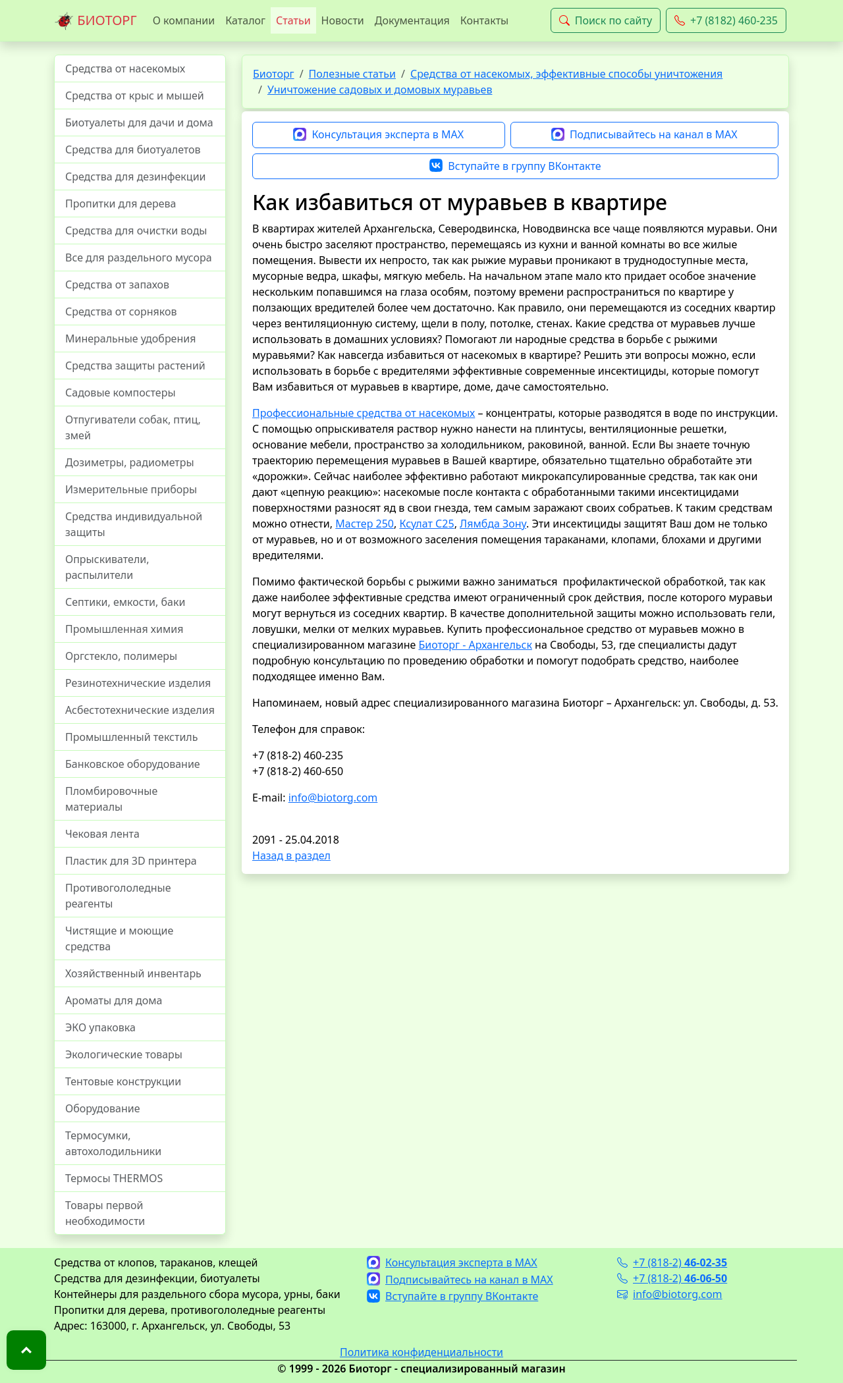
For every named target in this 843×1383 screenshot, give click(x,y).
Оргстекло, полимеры (121, 656)
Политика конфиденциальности (421, 1352)
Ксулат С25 (426, 523)
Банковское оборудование (132, 764)
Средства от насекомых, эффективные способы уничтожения (566, 74)
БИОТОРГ (95, 21)
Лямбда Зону (493, 523)
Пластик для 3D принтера (131, 861)
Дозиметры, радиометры (129, 462)
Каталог (245, 20)
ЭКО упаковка (100, 1027)
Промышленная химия (124, 629)
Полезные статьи (352, 74)
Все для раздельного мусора (138, 257)
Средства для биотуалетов (133, 149)
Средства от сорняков (121, 311)
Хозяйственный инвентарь (133, 973)
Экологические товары (123, 1054)
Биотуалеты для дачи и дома (139, 122)
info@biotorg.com (333, 797)
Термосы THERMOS (114, 1178)
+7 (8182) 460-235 (726, 20)
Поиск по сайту (605, 20)
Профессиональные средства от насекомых (363, 413)
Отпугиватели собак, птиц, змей (133, 427)
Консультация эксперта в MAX (378, 135)
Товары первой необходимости (105, 1213)
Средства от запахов (117, 284)
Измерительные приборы (131, 489)
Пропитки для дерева (121, 203)
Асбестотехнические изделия (140, 710)
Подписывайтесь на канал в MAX (644, 135)
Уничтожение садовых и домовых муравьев (379, 89)
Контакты (484, 20)
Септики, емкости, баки (125, 602)
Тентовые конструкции (123, 1081)
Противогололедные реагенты (118, 896)
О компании (184, 20)
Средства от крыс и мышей (134, 95)
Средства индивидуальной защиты (133, 524)
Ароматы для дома (114, 1000)
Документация (412, 20)
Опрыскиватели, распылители (107, 567)
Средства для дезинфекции (135, 176)
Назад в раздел (291, 855)
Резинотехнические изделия (138, 683)
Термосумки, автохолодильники (113, 1143)
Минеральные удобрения (130, 338)
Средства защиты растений (135, 365)
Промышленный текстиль (131, 737)
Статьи (293, 20)
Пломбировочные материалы (111, 799)
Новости (342, 20)
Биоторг (273, 74)
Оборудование (102, 1108)
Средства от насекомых (125, 68)
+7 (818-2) (672, 1262)
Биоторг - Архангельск (474, 644)
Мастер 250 (364, 523)
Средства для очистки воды (136, 230)
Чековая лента (102, 834)
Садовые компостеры (120, 392)
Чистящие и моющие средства (119, 938)
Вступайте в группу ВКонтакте (515, 167)
